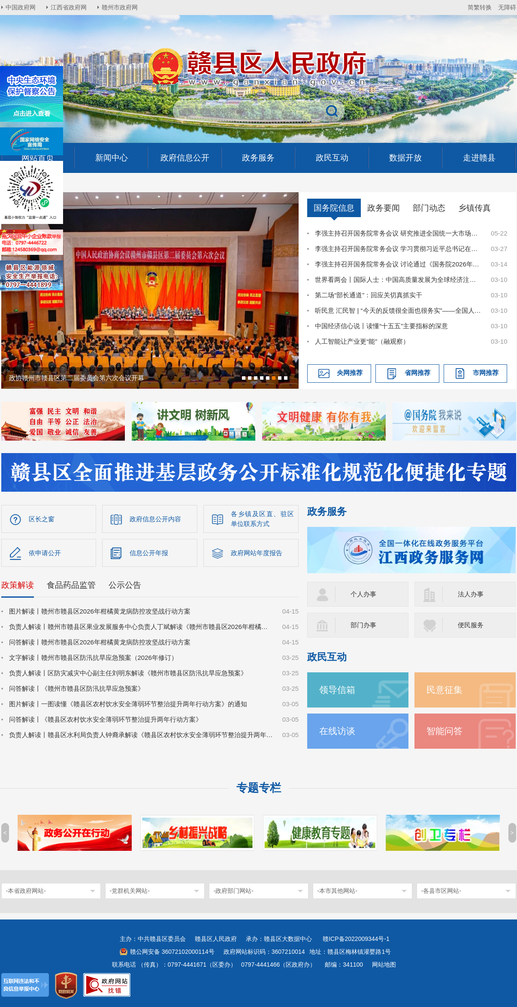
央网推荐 (350, 372)
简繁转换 (480, 7)
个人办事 (363, 594)
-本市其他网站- (337, 890)
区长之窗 (41, 519)
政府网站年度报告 (256, 552)
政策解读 (17, 585)
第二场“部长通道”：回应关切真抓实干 (368, 295)
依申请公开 (45, 552)
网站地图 (384, 964)
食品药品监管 (71, 585)
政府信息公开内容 (155, 519)
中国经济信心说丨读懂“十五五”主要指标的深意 (381, 326)
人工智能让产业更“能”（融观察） (362, 341)
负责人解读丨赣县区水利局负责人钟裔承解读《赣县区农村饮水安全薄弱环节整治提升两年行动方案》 (141, 734)
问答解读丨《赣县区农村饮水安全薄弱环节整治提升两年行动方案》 (105, 719)
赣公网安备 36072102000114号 (172, 951)
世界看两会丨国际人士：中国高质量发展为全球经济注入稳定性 (398, 279)
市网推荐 (486, 372)
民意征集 (444, 690)
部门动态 (429, 207)
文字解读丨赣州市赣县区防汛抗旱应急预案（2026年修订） (93, 657)
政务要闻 (383, 207)
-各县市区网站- (441, 890)
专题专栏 (258, 787)
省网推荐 (417, 372)
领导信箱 (337, 690)
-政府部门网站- (234, 890)
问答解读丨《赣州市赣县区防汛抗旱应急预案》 (76, 688)
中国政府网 (21, 7)
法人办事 (471, 594)
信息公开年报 (149, 552)
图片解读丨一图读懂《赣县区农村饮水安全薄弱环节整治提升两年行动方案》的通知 (128, 704)
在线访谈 (337, 731)
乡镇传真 (474, 207)
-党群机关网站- (130, 890)
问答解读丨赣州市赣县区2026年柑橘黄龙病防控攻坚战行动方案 (99, 642)
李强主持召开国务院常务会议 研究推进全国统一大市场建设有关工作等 (398, 233)
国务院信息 (334, 207)
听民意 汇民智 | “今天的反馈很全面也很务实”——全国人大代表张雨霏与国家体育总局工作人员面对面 (398, 310)
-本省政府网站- (26, 890)
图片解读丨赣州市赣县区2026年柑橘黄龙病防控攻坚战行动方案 (99, 611)
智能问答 (444, 731)
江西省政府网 (69, 7)
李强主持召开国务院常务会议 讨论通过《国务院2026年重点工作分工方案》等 (398, 264)
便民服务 (471, 625)
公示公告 (125, 585)
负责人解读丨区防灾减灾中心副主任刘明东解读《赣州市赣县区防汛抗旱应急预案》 (128, 673)
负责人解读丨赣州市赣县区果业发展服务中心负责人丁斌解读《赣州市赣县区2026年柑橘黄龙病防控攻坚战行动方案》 (141, 626)
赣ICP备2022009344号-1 (356, 938)
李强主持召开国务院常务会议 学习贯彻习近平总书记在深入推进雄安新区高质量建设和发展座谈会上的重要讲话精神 (398, 248)
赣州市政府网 (120, 7)
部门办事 (363, 625)
